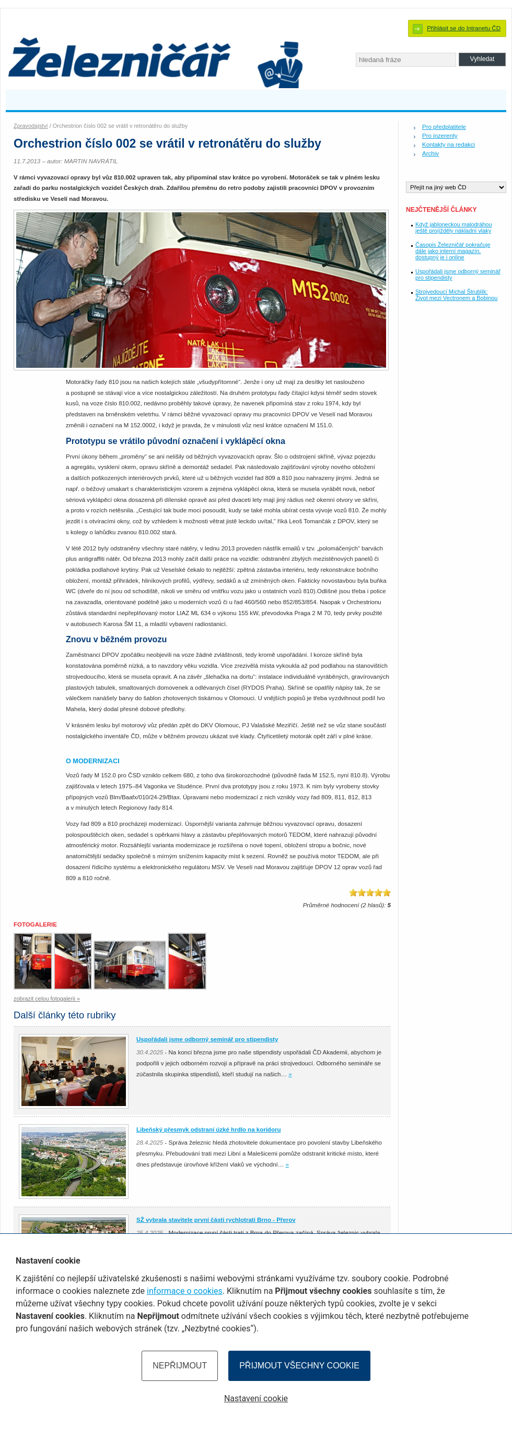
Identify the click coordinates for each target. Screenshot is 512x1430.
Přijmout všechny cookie (299, 1365)
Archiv (430, 153)
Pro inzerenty (440, 136)
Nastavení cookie (256, 1398)
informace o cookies (185, 1291)
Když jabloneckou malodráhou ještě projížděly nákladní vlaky (453, 227)
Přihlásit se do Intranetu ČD (464, 28)
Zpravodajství (31, 126)
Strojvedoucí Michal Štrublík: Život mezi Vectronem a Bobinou (456, 295)
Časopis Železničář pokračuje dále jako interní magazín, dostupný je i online (452, 251)
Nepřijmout (180, 1365)
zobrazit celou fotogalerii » (47, 998)
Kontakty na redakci (448, 144)
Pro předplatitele (444, 127)
